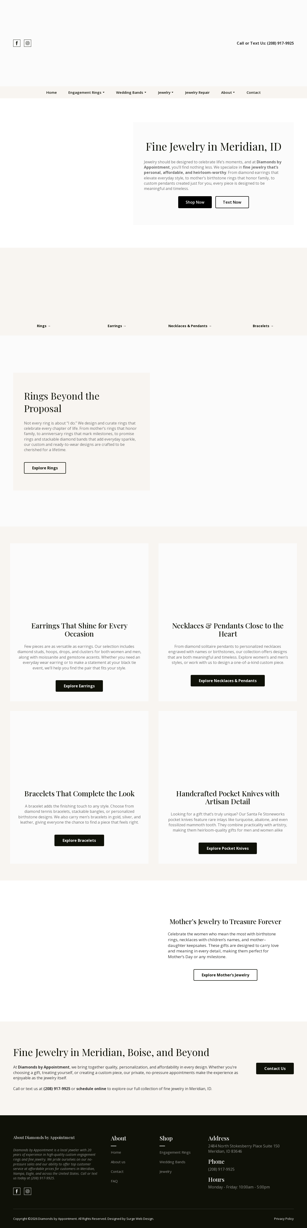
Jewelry (164, 92)
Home (51, 92)
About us (118, 1161)
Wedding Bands (129, 92)
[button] (16, 43)
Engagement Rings (84, 92)
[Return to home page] (153, 43)
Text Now (232, 202)
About (226, 92)
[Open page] (44, 287)
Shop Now (195, 202)
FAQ (114, 1181)
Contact (254, 92)
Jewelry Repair (197, 92)
